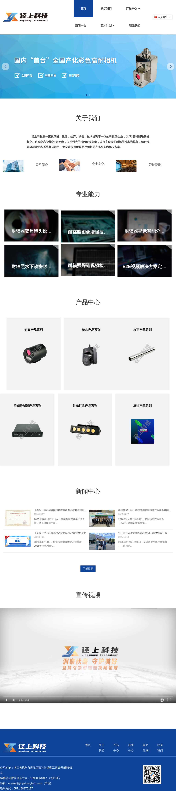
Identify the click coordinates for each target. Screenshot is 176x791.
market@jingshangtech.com (25, 783)
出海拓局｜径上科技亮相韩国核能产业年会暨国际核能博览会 (146, 510)
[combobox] (162, 17)
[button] (170, 66)
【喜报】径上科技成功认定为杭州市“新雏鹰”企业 (58, 533)
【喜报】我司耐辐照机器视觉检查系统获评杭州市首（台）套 (58, 510)
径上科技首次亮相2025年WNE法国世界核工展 (144, 533)
